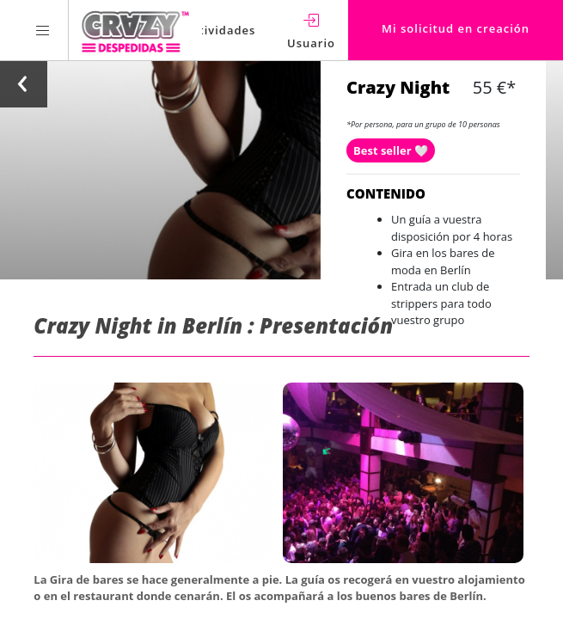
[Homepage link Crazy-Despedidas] (135, 30)
